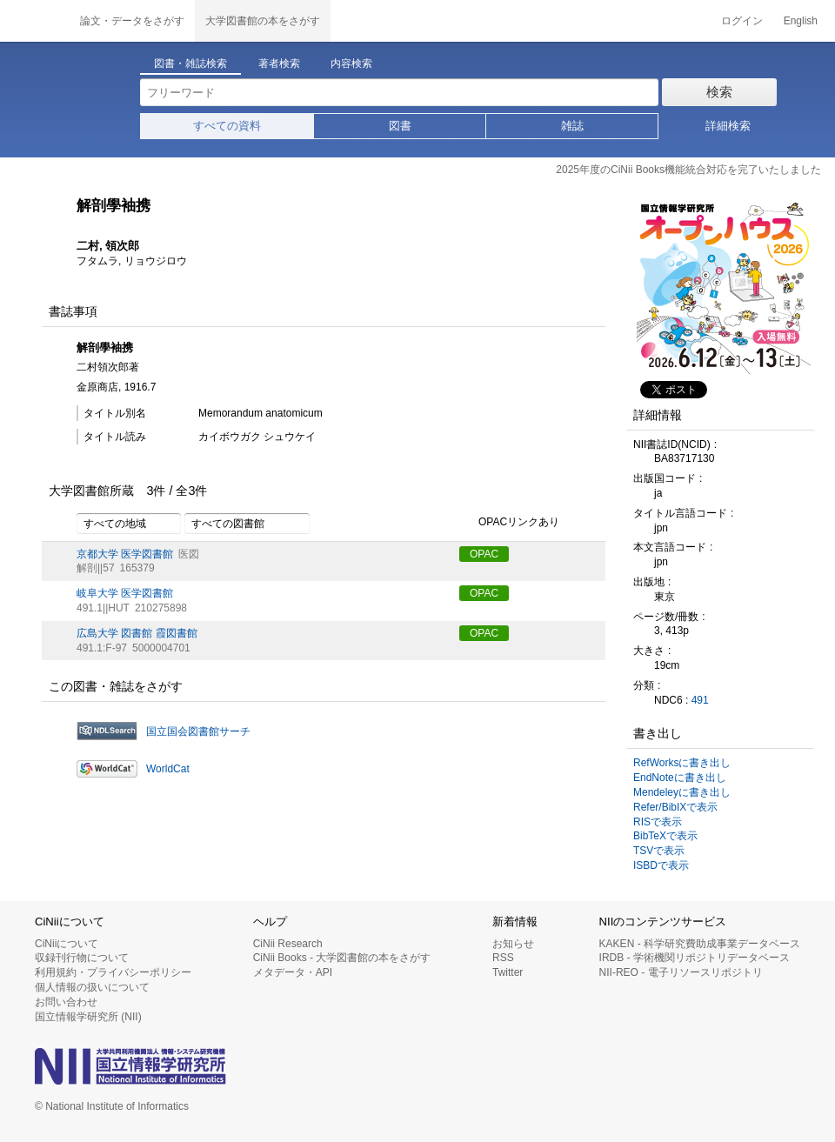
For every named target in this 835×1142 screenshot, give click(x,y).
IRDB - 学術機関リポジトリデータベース (694, 958)
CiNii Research (288, 944)
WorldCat (168, 769)
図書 (400, 125)
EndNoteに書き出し (679, 777)
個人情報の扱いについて (92, 987)
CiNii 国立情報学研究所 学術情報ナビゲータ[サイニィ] (35, 21)
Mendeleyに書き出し (682, 792)
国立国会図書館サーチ (198, 731)
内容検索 (351, 63)
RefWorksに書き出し (682, 763)
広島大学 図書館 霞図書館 (137, 633)
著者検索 (279, 63)
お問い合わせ (66, 1002)
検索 (719, 91)
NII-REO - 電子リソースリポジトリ (681, 972)
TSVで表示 (659, 851)
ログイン (742, 21)
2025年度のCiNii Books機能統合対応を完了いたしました (688, 170)
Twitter (507, 972)
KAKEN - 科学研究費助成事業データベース (699, 944)
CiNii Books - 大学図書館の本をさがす (342, 958)
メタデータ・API (292, 972)
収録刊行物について (82, 958)
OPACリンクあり (509, 523)
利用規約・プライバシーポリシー (113, 972)
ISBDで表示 (661, 865)
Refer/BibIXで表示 (675, 807)
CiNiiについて (66, 944)
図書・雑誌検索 (190, 63)
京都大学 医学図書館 (125, 554)
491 (700, 700)
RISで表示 (657, 822)
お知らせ (513, 944)
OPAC (484, 554)
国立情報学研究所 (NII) (88, 1017)
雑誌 (572, 125)
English (801, 21)
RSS (503, 958)
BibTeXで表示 (665, 836)
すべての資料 (227, 125)
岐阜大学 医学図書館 (125, 593)
